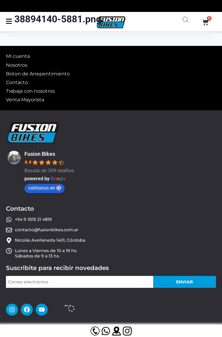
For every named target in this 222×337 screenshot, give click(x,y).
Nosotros (16, 65)
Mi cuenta (18, 56)
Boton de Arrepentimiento (38, 74)
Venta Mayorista (25, 100)
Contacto (17, 82)
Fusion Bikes (39, 154)
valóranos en (44, 188)
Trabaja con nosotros (30, 91)
